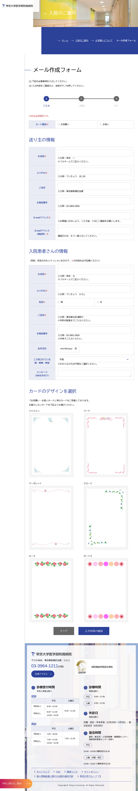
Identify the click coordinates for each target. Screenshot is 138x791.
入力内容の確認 (95, 648)
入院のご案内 (13, 24)
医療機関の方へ (100, 12)
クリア (65, 648)
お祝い (105, 140)
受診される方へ (53, 12)
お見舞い (66, 140)
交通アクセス (13, 49)
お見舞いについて (104, 56)
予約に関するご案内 (12, 783)
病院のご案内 (13, 41)
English (117, 4)
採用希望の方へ (123, 12)
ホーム (65, 56)
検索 (133, 4)
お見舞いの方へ (76, 12)
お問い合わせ (98, 4)
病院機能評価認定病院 (106, 685)
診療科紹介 (12, 33)
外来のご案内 (13, 16)
